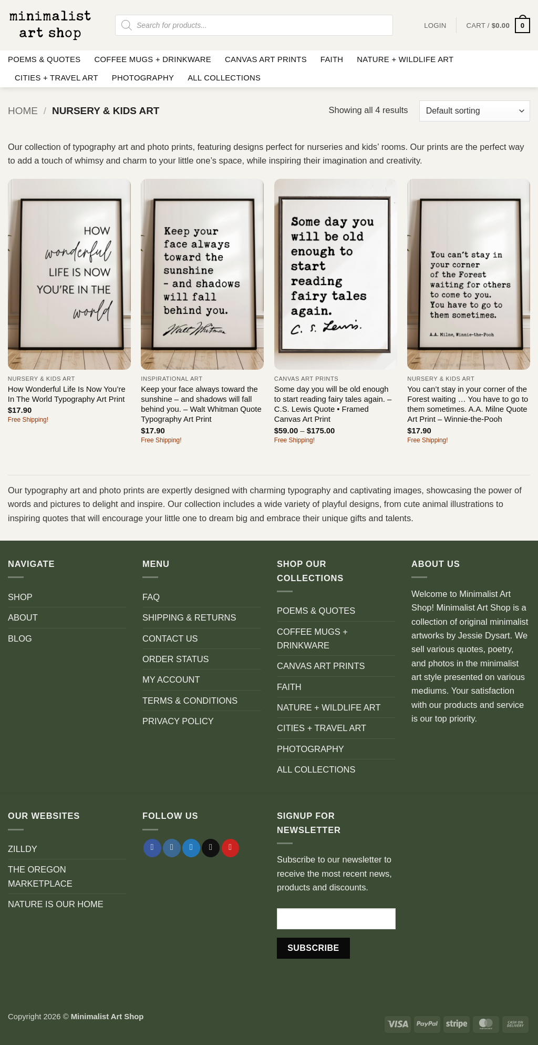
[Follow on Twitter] (191, 848)
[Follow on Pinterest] (231, 848)
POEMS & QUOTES (44, 59)
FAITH (332, 59)
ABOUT (23, 617)
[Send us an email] (211, 848)
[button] (498, 25)
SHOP (20, 597)
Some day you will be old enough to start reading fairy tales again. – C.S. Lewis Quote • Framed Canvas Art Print (332, 404)
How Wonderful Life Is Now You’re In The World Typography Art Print (67, 394)
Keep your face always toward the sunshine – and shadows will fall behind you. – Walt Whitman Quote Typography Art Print (201, 404)
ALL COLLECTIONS (224, 78)
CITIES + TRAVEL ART (56, 78)
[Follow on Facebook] (152, 848)
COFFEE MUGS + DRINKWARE (152, 59)
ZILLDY (22, 849)
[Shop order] (474, 110)
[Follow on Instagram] (172, 848)
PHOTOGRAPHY (143, 78)
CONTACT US (170, 638)
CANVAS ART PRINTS (266, 59)
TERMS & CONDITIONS (189, 700)
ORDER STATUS (175, 659)
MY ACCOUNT (171, 679)
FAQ (151, 597)
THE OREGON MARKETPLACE (40, 876)
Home (23, 110)
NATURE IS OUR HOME (56, 904)
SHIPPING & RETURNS (189, 617)
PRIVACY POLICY (178, 721)
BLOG (20, 638)
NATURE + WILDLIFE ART (405, 59)
